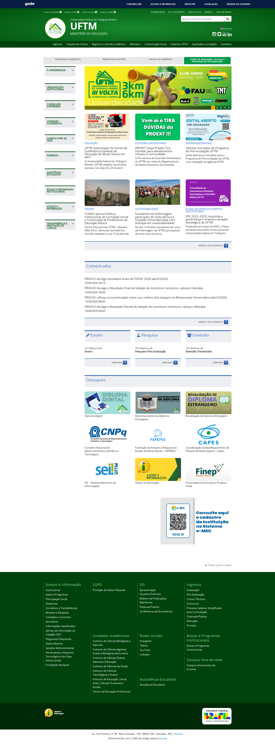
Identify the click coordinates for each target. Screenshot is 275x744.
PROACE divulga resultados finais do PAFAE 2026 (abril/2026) (126, 279)
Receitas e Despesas (57, 612)
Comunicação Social (155, 44)
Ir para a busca (90, 12)
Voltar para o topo (218, 565)
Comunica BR (133, 4)
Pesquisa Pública (149, 607)
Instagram (146, 641)
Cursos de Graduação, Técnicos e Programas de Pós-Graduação (207, 60)
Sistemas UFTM (179, 44)
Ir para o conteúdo (52, 12)
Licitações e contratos (58, 617)
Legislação (211, 4)
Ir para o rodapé (108, 12)
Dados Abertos (54, 643)
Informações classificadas (60, 626)
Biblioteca (135, 44)
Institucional (53, 590)
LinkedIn (145, 654)
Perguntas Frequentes (58, 639)
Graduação (193, 590)
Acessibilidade (157, 12)
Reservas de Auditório (114, 59)
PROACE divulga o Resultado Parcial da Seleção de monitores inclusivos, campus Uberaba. (145, 307)
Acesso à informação (163, 4)
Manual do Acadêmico (160, 59)
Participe (190, 4)
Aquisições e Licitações (204, 44)
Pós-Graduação (195, 594)
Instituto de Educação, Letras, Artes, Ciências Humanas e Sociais (110, 683)
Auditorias (52, 603)
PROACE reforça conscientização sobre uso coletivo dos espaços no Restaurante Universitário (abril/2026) (156, 297)
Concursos (193, 603)
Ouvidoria (226, 44)
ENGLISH (227, 28)
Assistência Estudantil (152, 684)
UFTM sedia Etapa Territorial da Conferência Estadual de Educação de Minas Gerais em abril (106, 152)
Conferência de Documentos (156, 611)
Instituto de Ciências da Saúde (110, 666)
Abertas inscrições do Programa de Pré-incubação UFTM (207, 149)
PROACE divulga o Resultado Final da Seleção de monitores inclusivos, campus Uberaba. (144, 288)
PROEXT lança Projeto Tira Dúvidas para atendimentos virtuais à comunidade (153, 151)
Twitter (144, 645)
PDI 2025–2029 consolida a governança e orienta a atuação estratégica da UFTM (207, 219)
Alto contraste (176, 12)
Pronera (191, 625)
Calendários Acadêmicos (68, 59)
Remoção (192, 621)
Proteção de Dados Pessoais (109, 590)
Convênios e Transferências (61, 608)
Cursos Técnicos (196, 599)
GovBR (30, 4)
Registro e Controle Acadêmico (109, 44)
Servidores (52, 621)
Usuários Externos (150, 594)
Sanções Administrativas (60, 648)
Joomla (163, 738)
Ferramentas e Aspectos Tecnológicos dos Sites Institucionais (60, 656)
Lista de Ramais (224, 12)
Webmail (208, 12)
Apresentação (148, 590)
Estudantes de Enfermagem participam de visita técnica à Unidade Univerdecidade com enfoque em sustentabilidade (155, 218)
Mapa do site (194, 12)
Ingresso (57, 44)
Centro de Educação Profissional (111, 691)
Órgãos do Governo (238, 4)
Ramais (179, 734)
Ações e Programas (57, 594)
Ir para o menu (72, 12)
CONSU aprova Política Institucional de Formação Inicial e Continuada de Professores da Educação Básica (106, 218)
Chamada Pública (197, 616)
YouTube (145, 650)
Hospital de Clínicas (77, 44)
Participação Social (56, 599)
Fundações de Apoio (57, 665)
